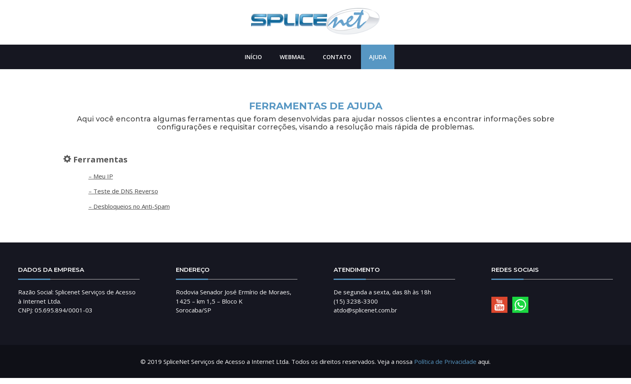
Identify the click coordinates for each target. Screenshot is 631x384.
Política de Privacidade (445, 361)
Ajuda (377, 57)
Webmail (292, 57)
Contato (337, 57)
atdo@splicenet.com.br (365, 310)
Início (253, 57)
